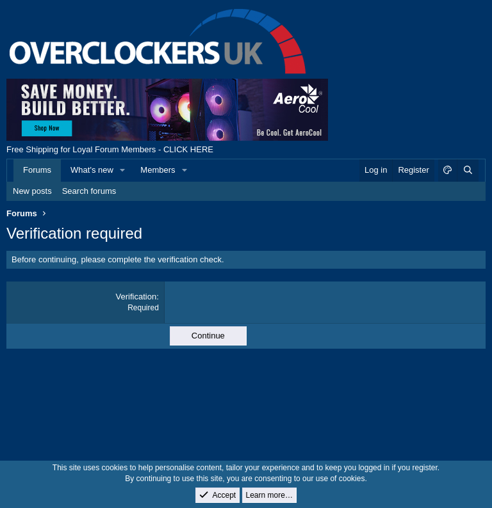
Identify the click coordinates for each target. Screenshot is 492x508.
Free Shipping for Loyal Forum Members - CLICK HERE (109, 149)
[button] (123, 170)
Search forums (89, 191)
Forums (37, 170)
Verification (136, 296)
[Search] (468, 170)
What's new (91, 170)
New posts (32, 191)
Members (157, 170)
